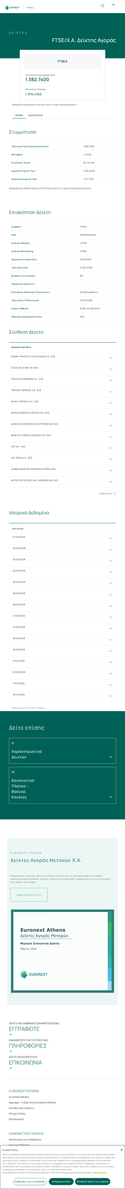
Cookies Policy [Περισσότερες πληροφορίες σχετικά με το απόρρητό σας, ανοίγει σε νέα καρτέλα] (100, 1172)
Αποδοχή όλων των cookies (93, 1181)
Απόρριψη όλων (61, 1181)
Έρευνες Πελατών (19, 1145)
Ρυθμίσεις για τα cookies (30, 1181)
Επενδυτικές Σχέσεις (21, 1108)
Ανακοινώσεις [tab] (35, 115)
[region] (62, 1167)
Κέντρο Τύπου (17, 1113)
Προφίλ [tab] (19, 115)
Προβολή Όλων (105, 493)
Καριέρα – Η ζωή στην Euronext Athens (32, 1102)
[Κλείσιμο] (121, 1149)
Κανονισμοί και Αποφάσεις (25, 1139)
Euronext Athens (19, 1097)
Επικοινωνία (16, 1119)
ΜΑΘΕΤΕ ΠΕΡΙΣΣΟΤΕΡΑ (29, 897)
